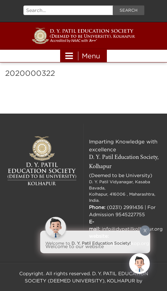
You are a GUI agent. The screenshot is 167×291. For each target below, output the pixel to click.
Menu (82, 55)
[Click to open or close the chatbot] (139, 263)
